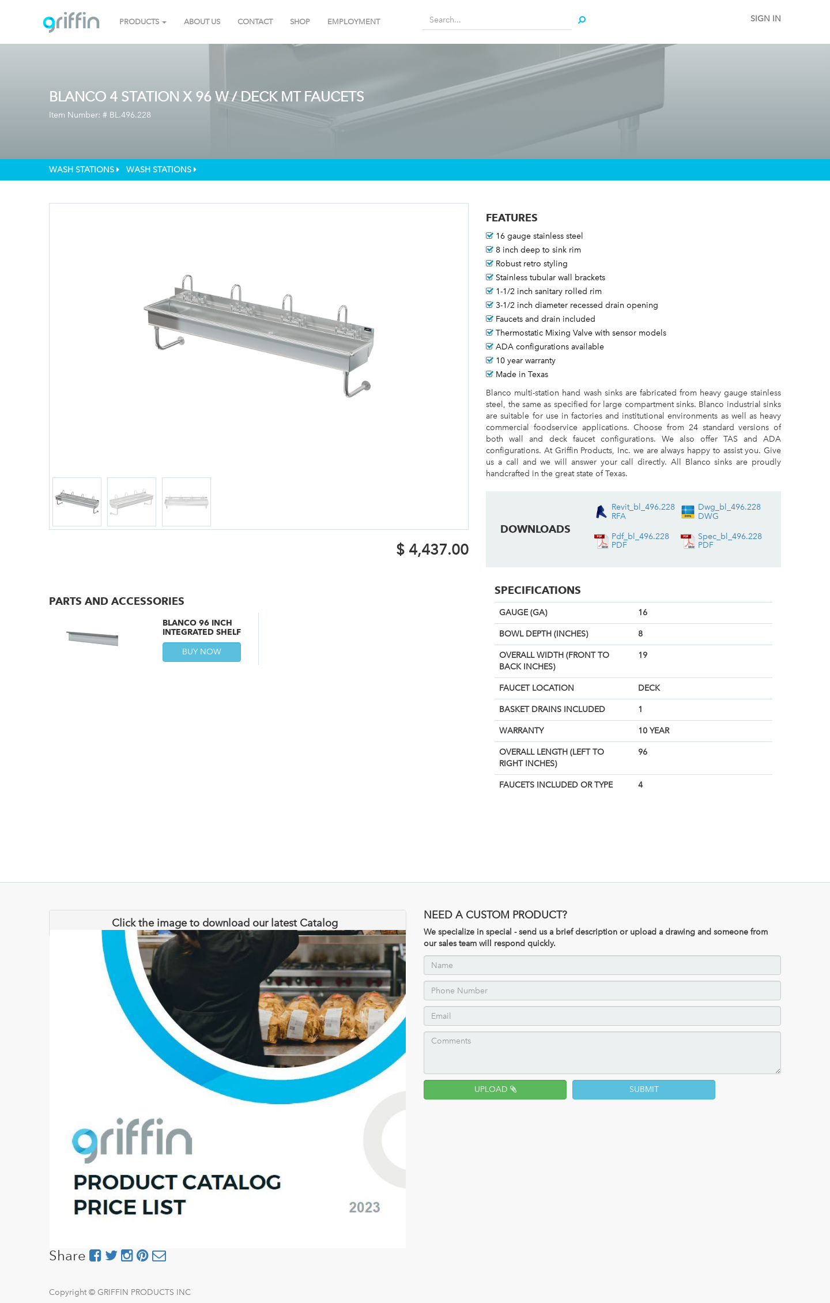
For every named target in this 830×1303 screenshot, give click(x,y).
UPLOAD (495, 1089)
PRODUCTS (143, 21)
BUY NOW (201, 652)
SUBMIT (644, 1089)
